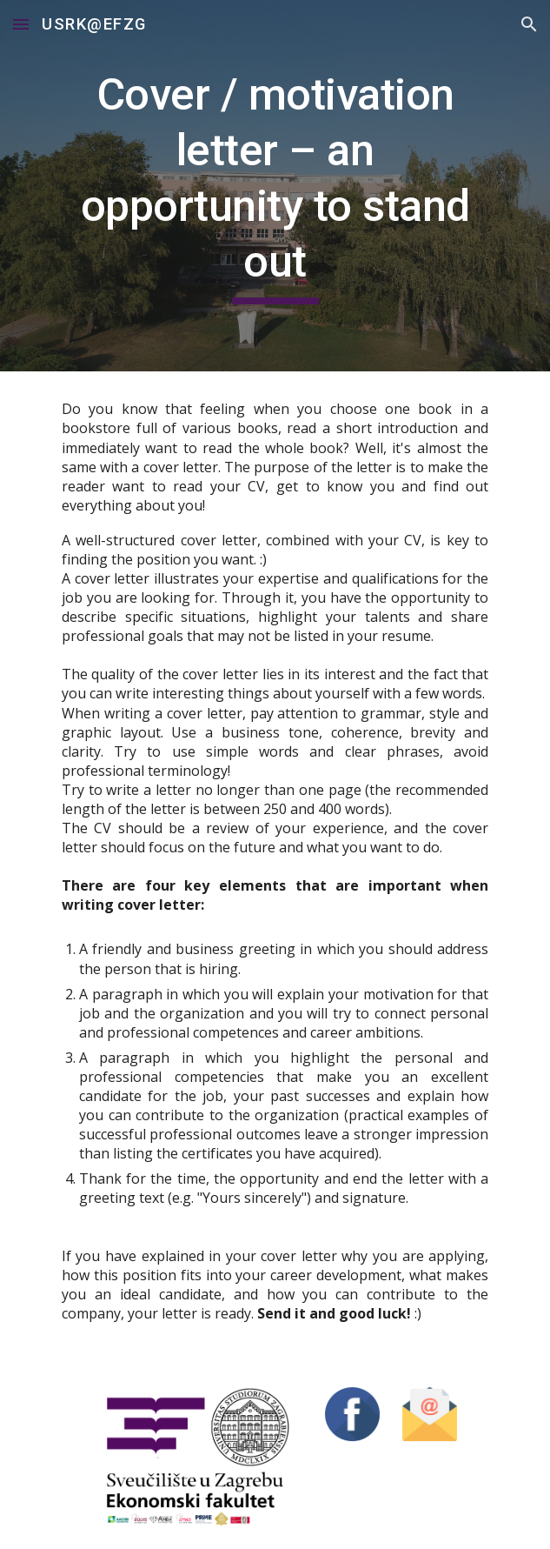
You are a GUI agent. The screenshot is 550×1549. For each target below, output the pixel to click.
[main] (275, 185)
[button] (21, 24)
